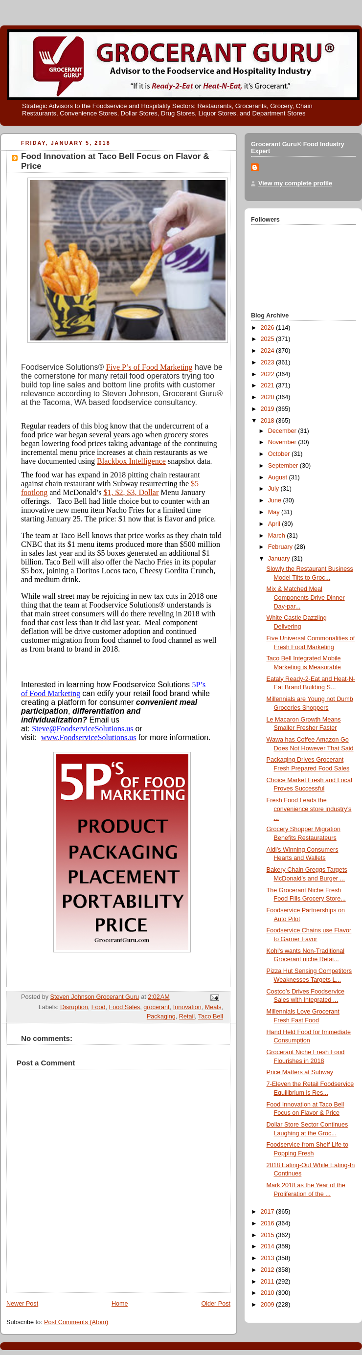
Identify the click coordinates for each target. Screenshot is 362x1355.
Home (120, 1303)
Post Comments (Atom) (76, 1322)
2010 (268, 1292)
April (275, 523)
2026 (268, 327)
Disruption (74, 1007)
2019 (268, 409)
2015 (268, 1235)
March (277, 535)
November (283, 442)
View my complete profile (295, 183)
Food (98, 1007)
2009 (268, 1304)
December (283, 431)
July (274, 488)
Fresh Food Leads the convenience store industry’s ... (309, 809)
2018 (268, 420)
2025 (268, 339)
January (280, 558)
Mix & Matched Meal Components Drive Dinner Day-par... (306, 598)
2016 (268, 1223)
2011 (268, 1281)
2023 (268, 362)
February (281, 546)
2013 (268, 1258)
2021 (268, 385)
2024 (268, 350)
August (278, 477)
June (275, 500)
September (284, 465)
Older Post (215, 1303)
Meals (213, 1007)
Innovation (187, 1007)
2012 (268, 1269)
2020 (268, 397)
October (280, 454)
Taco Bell (210, 1016)
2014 (268, 1246)
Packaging (161, 1016)
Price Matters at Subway (300, 1072)
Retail (187, 1016)
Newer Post (22, 1303)
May (274, 512)
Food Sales (124, 1007)
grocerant (156, 1007)
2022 (268, 374)
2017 (268, 1211)
